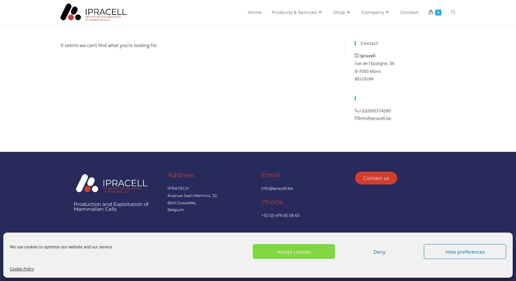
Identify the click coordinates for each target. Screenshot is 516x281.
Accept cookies (294, 251)
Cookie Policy (22, 269)
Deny (379, 251)
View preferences (465, 251)
